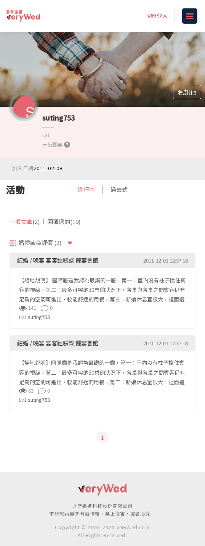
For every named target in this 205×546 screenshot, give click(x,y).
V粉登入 (157, 15)
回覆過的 (63, 221)
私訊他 (187, 92)
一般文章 (25, 221)
